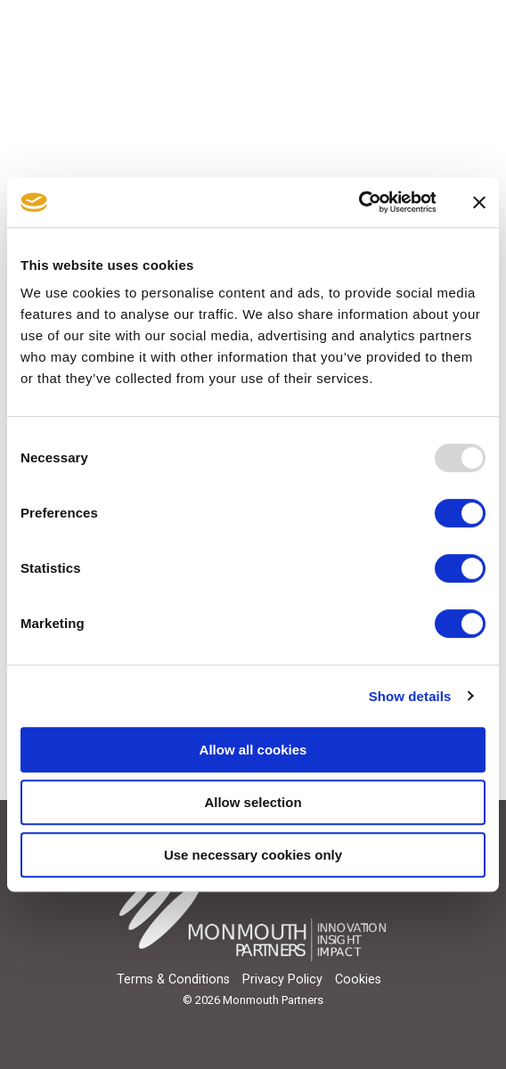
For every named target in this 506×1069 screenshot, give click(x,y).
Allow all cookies (253, 749)
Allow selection (252, 802)
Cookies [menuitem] (358, 979)
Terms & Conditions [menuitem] (173, 979)
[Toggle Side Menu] (477, 21)
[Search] (426, 30)
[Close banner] (479, 202)
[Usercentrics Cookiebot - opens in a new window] (358, 202)
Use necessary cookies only (253, 854)
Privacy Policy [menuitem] (282, 979)
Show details (410, 696)
